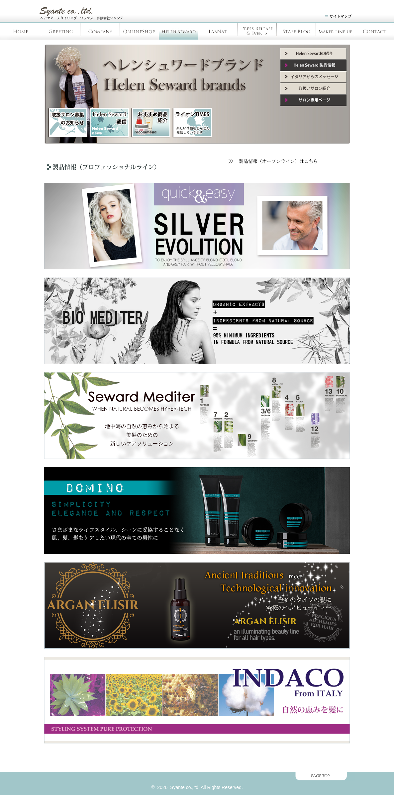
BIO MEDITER (197, 321)
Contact (374, 31)
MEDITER (197, 415)
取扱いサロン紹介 (313, 89)
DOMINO (197, 510)
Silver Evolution (197, 226)
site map (334, 17)
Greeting (60, 31)
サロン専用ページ (313, 100)
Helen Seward (178, 31)
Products (335, 31)
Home (20, 31)
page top (197, 776)
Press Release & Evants (256, 31)
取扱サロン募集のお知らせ (67, 123)
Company (100, 31)
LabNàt (217, 31)
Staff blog (296, 31)
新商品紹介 (150, 123)
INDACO (197, 700)
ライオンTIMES (192, 123)
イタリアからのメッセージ (313, 77)
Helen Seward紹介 (313, 54)
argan (197, 605)
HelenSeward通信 (109, 123)
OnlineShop (139, 31)
